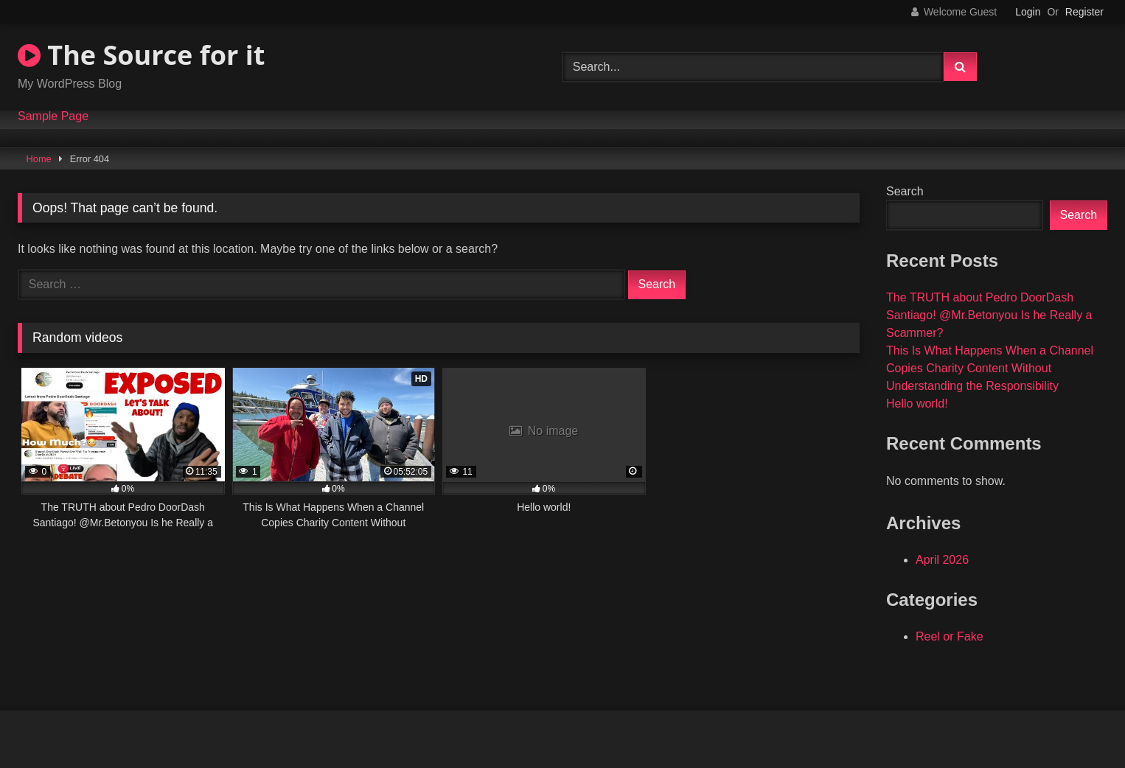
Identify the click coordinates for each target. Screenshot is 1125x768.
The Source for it (141, 55)
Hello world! (917, 403)
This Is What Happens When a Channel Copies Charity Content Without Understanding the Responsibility (989, 368)
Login (1027, 12)
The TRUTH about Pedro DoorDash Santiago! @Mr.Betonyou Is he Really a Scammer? (989, 315)
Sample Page (53, 116)
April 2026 (942, 560)
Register (1084, 12)
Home (39, 158)
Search (905, 191)
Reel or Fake (949, 636)
